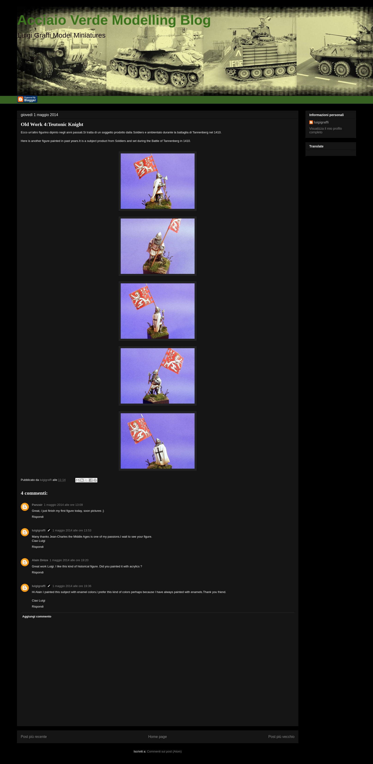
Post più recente (34, 737)
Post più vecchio (281, 737)
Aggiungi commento (36, 616)
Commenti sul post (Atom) (164, 751)
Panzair (37, 504)
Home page (157, 737)
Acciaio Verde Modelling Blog (114, 20)
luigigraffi (38, 530)
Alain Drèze (40, 560)
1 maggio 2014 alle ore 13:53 (71, 530)
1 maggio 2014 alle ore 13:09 (63, 504)
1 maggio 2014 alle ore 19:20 (69, 560)
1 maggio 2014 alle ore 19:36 (71, 586)
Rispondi (38, 516)
